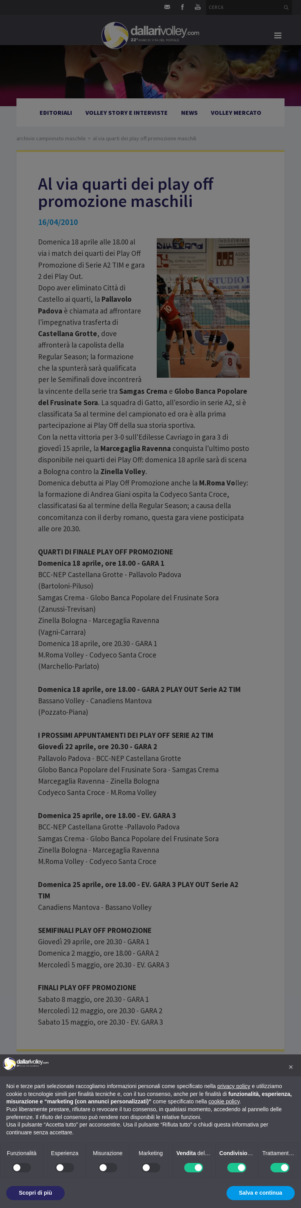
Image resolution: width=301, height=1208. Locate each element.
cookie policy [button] (224, 1101)
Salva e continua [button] (260, 1193)
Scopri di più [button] (35, 1193)
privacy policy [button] (234, 1086)
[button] (291, 1067)
